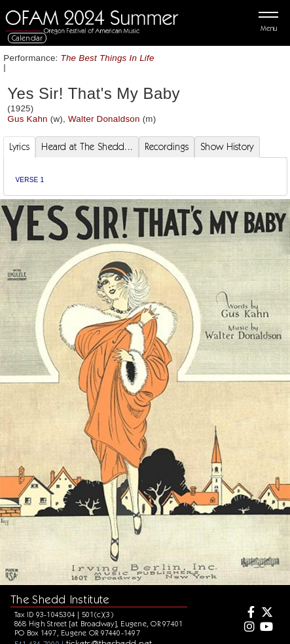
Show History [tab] (226, 147)
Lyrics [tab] (19, 147)
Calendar (27, 37)
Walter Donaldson (104, 119)
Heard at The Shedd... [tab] (87, 147)
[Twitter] (266, 613)
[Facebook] (247, 613)
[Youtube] (266, 627)
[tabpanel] (145, 176)
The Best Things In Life (107, 58)
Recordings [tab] (167, 147)
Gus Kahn (27, 119)
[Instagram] (247, 627)
